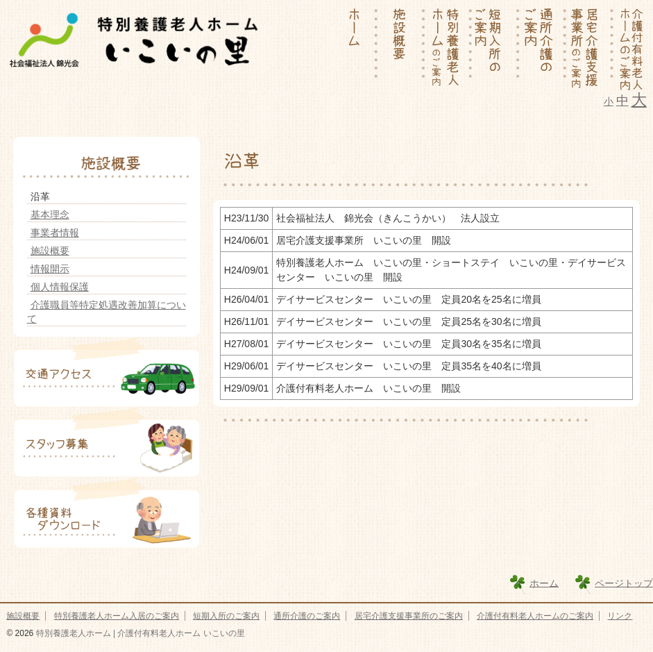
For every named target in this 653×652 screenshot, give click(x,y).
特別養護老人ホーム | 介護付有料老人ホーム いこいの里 (138, 633)
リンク (619, 616)
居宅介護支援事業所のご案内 (409, 616)
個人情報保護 (60, 286)
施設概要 (50, 250)
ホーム (544, 582)
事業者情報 (55, 232)
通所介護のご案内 (306, 616)
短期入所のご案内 (226, 616)
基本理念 (50, 214)
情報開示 (50, 268)
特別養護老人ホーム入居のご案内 (116, 616)
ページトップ (624, 582)
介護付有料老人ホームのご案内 (535, 616)
